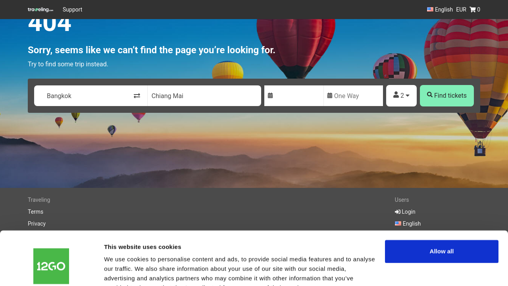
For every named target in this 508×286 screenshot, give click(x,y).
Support (72, 9)
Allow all (442, 212)
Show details (122, 270)
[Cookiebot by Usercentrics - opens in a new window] (51, 270)
